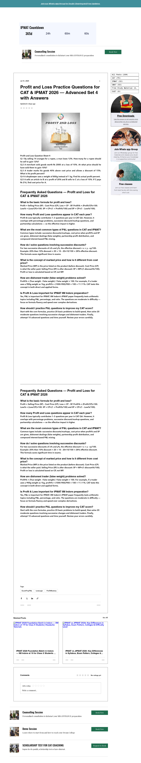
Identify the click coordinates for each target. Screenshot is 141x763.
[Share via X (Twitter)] (27, 598)
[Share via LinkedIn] (32, 598)
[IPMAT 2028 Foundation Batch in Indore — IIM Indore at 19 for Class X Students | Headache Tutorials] (36, 634)
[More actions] (99, 81)
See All (105, 618)
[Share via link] (37, 598)
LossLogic (39, 591)
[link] (68, 51)
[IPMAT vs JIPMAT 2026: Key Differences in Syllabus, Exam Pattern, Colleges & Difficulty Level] (85, 634)
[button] (113, 52)
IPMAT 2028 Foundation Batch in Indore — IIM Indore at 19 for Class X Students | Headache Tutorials (35, 652)
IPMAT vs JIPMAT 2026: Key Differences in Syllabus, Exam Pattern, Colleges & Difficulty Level (84, 652)
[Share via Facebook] (21, 598)
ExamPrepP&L (27, 591)
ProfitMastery (51, 591)
